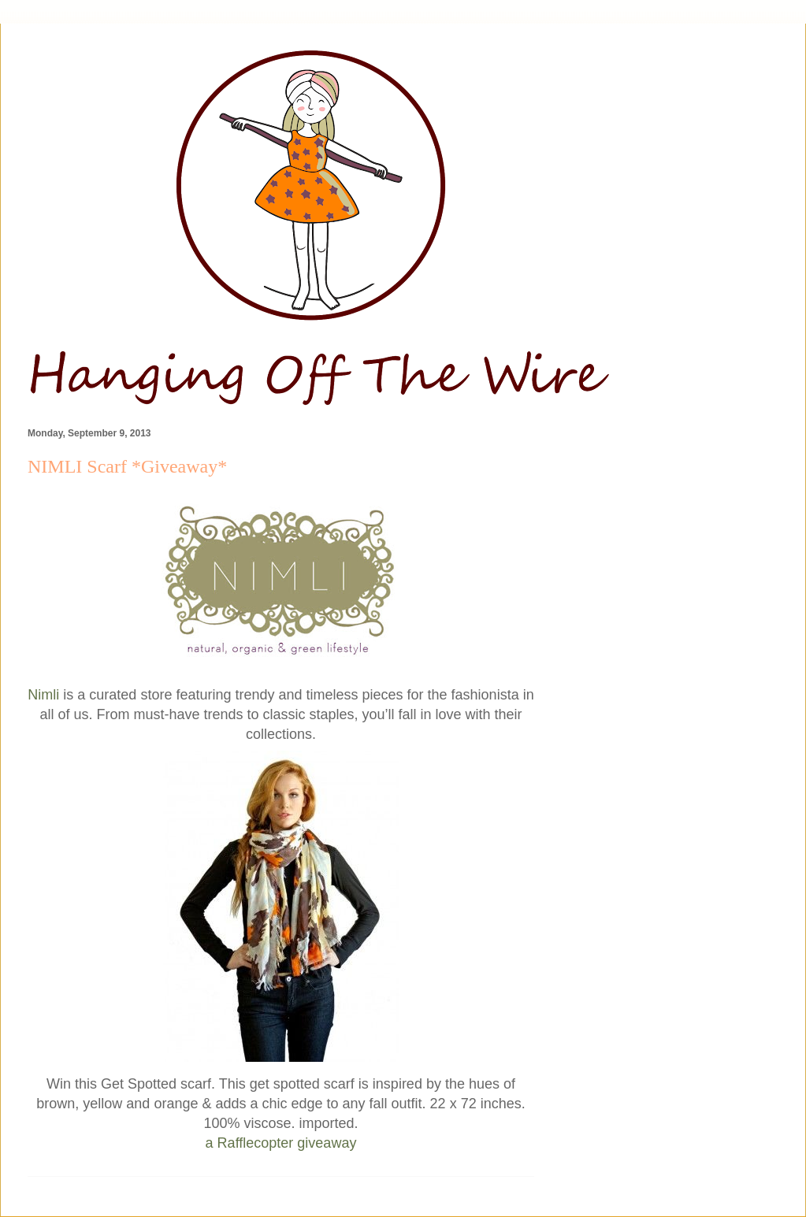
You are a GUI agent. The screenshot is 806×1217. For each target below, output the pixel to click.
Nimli (43, 695)
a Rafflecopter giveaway (281, 1143)
